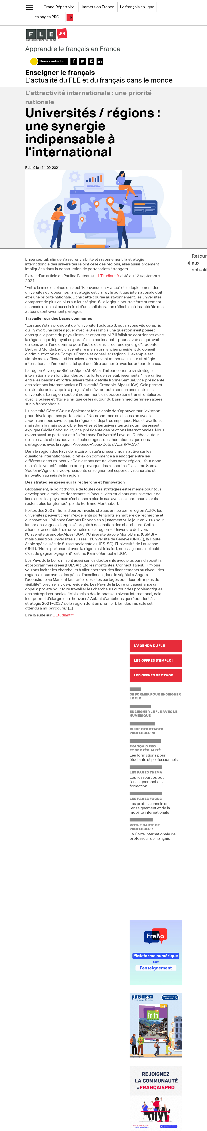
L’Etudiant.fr (108, 276)
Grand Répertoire (58, 7)
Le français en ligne (137, 7)
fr (70, 18)
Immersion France (98, 7)
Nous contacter (52, 61)
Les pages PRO (45, 17)
